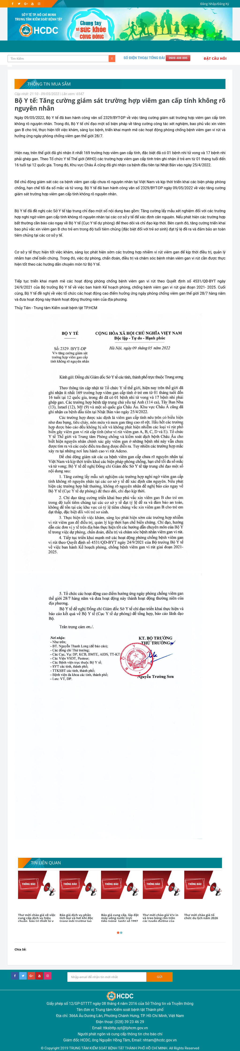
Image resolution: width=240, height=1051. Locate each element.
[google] (25, 3)
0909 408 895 (178, 58)
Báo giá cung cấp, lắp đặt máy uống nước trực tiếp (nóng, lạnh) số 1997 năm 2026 (120, 919)
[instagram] (38, 3)
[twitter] (19, 3)
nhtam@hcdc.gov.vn (160, 1040)
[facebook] (12, 3)
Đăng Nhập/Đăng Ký (214, 4)
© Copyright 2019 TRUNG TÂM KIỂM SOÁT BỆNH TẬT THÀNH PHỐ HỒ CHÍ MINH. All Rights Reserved (120, 1048)
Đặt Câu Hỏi (215, 58)
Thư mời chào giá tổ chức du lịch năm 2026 (201, 916)
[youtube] (32, 3)
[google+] (31, 976)
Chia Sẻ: (20, 949)
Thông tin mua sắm (49, 84)
